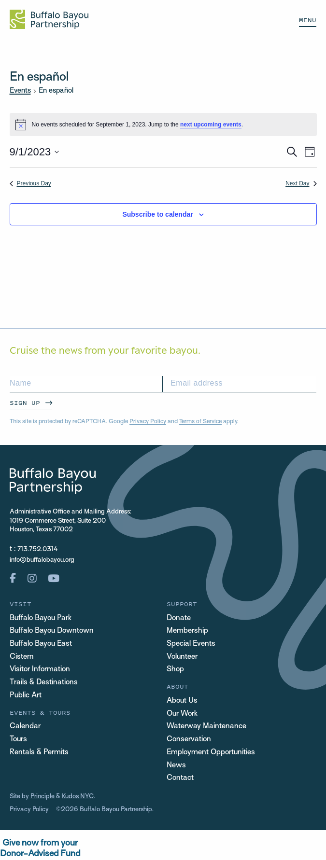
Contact (180, 778)
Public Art (26, 695)
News (176, 765)
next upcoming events (210, 124)
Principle (42, 796)
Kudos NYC (78, 796)
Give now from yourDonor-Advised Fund (40, 848)
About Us (182, 700)
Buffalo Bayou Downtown (52, 630)
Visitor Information (40, 669)
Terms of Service (200, 422)
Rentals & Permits (39, 752)
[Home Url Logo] (49, 19)
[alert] (163, 124)
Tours (18, 739)
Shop (175, 669)
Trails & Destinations (44, 682)
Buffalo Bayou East (41, 643)
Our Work (182, 713)
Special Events (191, 643)
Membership (187, 630)
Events (20, 90)
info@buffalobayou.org (42, 560)
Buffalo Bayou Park (40, 618)
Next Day (300, 183)
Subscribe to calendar (157, 214)
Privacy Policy (147, 422)
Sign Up (25, 402)
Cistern (22, 656)
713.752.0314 (37, 549)
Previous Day (30, 183)
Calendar (25, 726)
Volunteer (182, 656)
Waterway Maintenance (206, 726)
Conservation (189, 739)
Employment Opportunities (211, 752)
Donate (179, 618)
